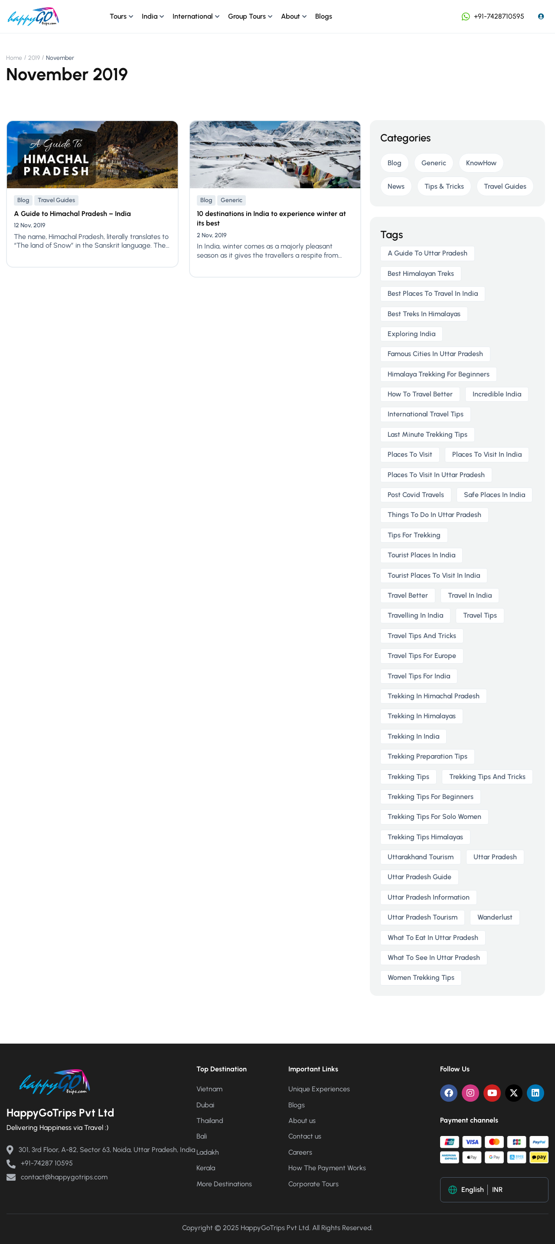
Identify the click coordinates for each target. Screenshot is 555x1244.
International (193, 16)
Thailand (209, 1120)
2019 (34, 58)
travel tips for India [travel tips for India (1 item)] (419, 676)
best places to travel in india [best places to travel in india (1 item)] (433, 293)
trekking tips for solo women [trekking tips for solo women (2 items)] (434, 816)
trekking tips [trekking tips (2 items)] (408, 777)
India (149, 16)
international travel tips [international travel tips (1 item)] (426, 414)
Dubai (205, 1105)
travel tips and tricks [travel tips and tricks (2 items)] (422, 636)
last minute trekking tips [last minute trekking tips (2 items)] (427, 434)
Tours (118, 16)
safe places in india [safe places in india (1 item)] (494, 495)
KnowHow (481, 163)
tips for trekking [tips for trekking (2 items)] (414, 535)
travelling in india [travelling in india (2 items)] (415, 615)
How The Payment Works (327, 1168)
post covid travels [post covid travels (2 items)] (416, 495)
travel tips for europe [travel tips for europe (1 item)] (422, 655)
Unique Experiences (319, 1089)
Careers (300, 1152)
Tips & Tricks (444, 186)
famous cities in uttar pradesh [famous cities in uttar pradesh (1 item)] (435, 354)
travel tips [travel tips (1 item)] (480, 615)
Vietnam (209, 1089)
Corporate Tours (313, 1184)
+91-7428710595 (492, 16)
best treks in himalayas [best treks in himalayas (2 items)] (424, 314)
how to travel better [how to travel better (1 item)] (420, 394)
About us (302, 1120)
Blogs (323, 16)
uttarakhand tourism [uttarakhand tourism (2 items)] (421, 857)
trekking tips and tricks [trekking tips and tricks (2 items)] (487, 777)
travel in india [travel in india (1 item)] (470, 595)
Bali (201, 1136)
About (290, 16)
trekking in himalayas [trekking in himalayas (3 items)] (422, 716)
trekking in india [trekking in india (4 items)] (413, 736)
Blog (23, 200)
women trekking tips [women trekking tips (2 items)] (421, 977)
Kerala (205, 1168)
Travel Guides (56, 200)
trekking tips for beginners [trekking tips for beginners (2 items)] (430, 796)
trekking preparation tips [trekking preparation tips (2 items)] (427, 756)
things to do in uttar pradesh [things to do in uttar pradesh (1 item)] (434, 515)
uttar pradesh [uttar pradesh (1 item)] (495, 857)
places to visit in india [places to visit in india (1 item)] (487, 454)
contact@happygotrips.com (57, 1177)
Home (14, 58)
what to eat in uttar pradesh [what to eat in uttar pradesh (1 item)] (433, 937)
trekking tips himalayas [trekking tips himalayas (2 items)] (425, 837)
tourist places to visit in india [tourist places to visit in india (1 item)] (434, 575)
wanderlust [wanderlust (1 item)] (495, 917)
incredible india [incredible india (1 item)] (497, 394)
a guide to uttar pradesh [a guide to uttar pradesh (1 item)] (427, 253)
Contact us (304, 1136)
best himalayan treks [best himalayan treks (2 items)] (421, 273)
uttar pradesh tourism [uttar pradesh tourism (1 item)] (422, 917)
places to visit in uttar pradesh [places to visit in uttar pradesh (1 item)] (436, 475)
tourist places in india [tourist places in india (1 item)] (421, 555)
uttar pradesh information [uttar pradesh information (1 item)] (429, 897)
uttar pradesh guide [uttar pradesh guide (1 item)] (419, 877)
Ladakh (207, 1152)
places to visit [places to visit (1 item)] (410, 454)
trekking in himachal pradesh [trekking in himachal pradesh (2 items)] (434, 696)
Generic (231, 200)
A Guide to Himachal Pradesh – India (72, 214)
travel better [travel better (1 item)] (408, 595)
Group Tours (247, 16)
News (396, 186)
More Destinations (224, 1184)
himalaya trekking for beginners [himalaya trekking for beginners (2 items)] (439, 374)
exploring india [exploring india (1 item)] (411, 334)
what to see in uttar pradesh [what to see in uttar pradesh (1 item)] (434, 957)
